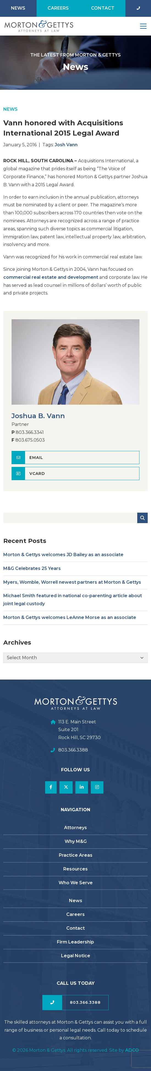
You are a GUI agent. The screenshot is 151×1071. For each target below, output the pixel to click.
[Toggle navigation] (143, 26)
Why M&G (76, 841)
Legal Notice (75, 955)
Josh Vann (66, 148)
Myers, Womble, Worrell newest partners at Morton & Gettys (72, 585)
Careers (58, 8)
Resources (75, 869)
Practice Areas (75, 855)
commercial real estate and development (50, 280)
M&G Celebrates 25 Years (32, 571)
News (18, 8)
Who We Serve (76, 882)
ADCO (132, 1050)
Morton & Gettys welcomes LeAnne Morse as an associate (69, 621)
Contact (102, 8)
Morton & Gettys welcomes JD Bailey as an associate (63, 558)
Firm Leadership (75, 942)
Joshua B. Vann (38, 419)
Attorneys (75, 827)
